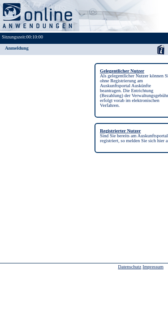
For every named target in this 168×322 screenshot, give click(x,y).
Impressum (153, 266)
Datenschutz (129, 266)
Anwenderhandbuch (160, 49)
